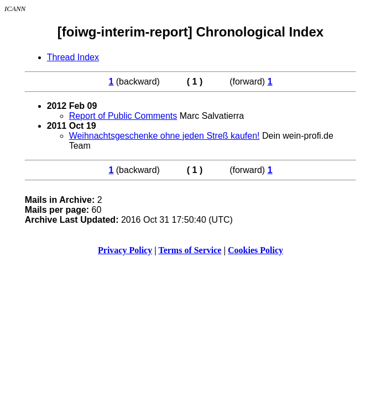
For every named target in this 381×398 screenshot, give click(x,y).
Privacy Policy (125, 250)
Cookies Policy (255, 250)
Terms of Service (189, 250)
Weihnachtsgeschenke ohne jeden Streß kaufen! (164, 135)
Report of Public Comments (123, 116)
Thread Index (73, 57)
